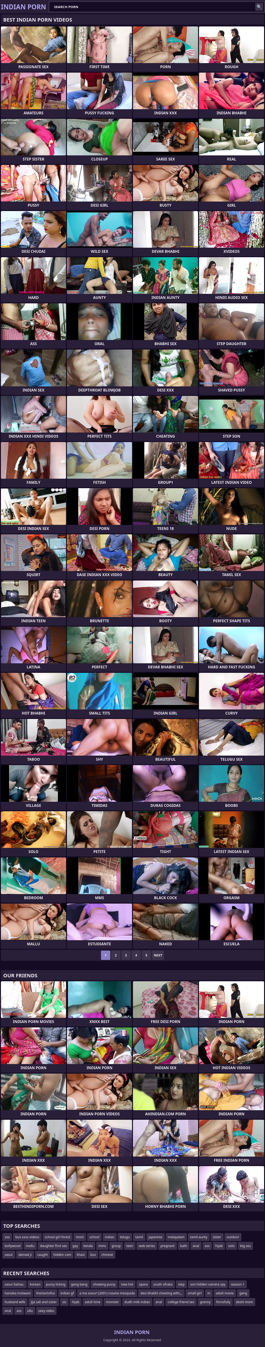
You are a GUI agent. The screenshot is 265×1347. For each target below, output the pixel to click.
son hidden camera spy (207, 1284)
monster (112, 1302)
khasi (81, 1254)
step (181, 1284)
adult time (92, 1302)
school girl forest (57, 1237)
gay (75, 1246)
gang (243, 1293)
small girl (195, 1293)
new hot (127, 1284)
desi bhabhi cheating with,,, (161, 1293)
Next (158, 955)
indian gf (67, 1293)
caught (42, 1254)
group (116, 1246)
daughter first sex (53, 1246)
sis (64, 1302)
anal (196, 1246)
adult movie (225, 1293)
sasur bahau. (14, 1284)
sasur (9, 1254)
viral (8, 1311)
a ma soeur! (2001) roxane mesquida (107, 1293)
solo (231, 1246)
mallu (30, 1246)
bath (183, 1246)
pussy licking (56, 1284)
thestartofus (45, 1293)
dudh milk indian (137, 1302)
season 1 (237, 1284)
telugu (125, 1237)
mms (102, 1246)
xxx (7, 1237)
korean (35, 1284)
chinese (107, 1254)
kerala (88, 1246)
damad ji (25, 1254)
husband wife (15, 1302)
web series (147, 1246)
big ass (245, 1246)
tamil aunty (198, 1237)
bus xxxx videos (27, 1237)
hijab (219, 1246)
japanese (155, 1237)
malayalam (176, 1237)
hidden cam (62, 1254)
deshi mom (244, 1302)
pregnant (168, 1246)
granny (205, 1302)
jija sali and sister (44, 1302)
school (94, 1237)
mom (80, 1237)
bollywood (12, 1246)
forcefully (223, 1302)
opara (143, 1284)
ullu (30, 1311)
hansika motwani (18, 1293)
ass (207, 1246)
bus (93, 1254)
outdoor (233, 1237)
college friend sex (181, 1302)
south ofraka (163, 1284)
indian (109, 1237)
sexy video (46, 1311)
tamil (139, 1237)
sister (217, 1237)
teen (129, 1246)
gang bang (79, 1284)
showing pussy (104, 1284)
